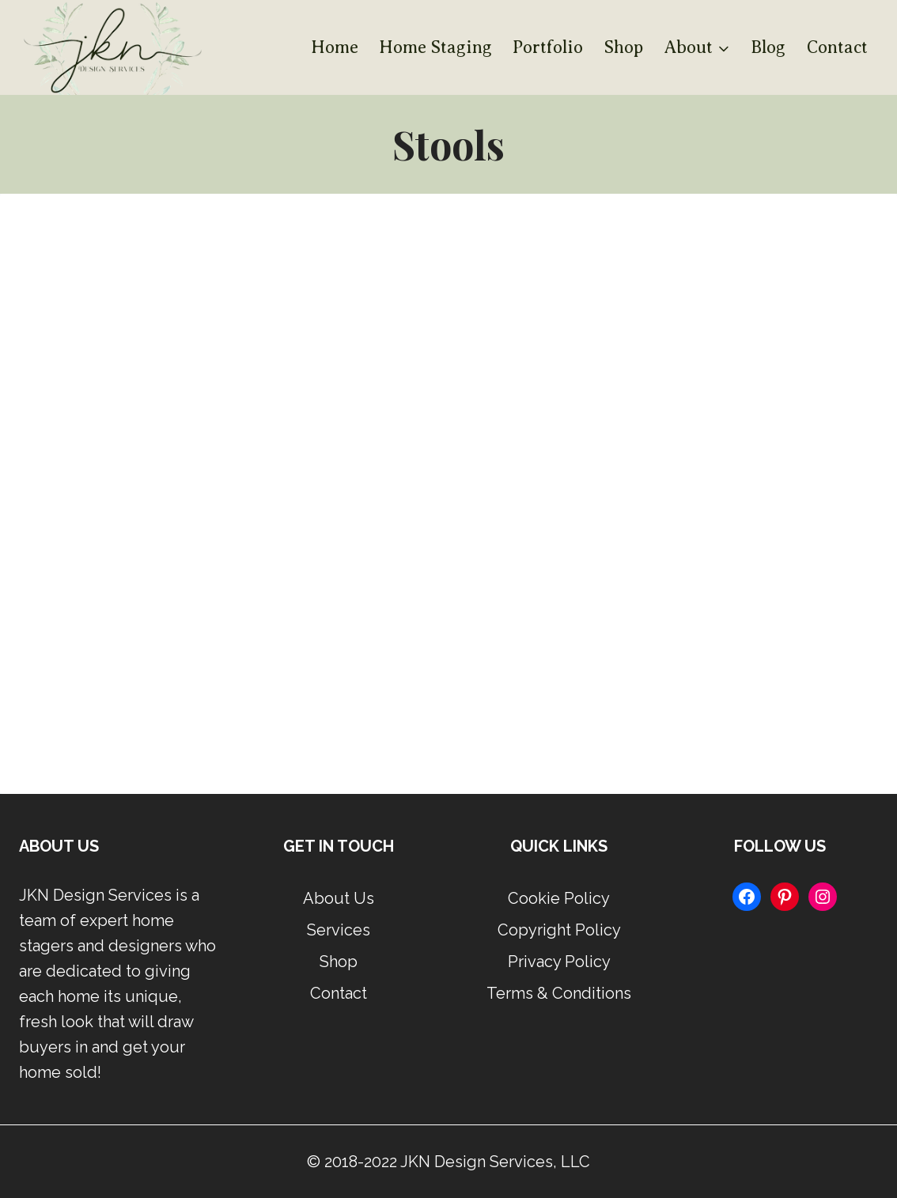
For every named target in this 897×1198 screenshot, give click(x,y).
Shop (623, 47)
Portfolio (548, 47)
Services (338, 929)
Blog (768, 47)
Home (334, 47)
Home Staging (435, 47)
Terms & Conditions (558, 993)
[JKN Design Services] (110, 47)
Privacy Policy (559, 961)
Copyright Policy (559, 929)
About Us (338, 898)
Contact (837, 47)
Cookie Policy (559, 898)
